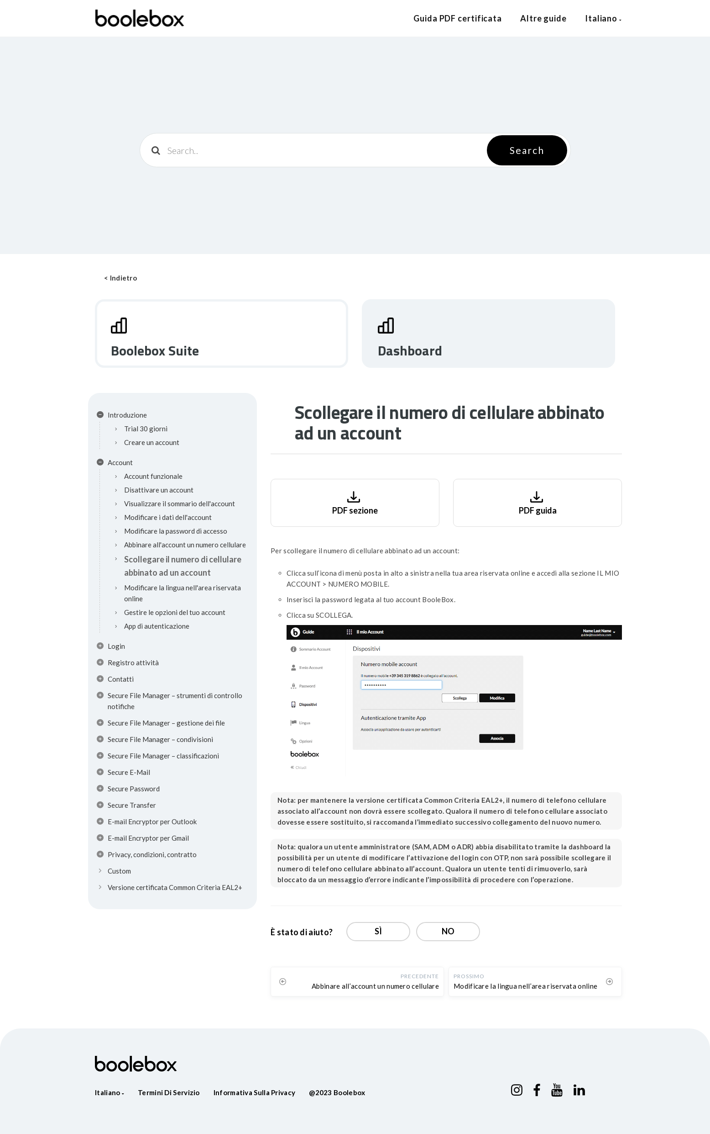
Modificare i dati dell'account (168, 517)
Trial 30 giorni (145, 428)
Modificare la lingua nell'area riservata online (182, 593)
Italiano (603, 18)
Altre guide (543, 18)
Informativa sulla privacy (255, 1092)
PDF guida (538, 501)
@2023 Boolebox (337, 1092)
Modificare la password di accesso (175, 531)
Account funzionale (153, 476)
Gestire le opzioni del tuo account (174, 612)
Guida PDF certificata (457, 18)
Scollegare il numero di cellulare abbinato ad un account (182, 566)
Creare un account (151, 442)
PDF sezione (355, 501)
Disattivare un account (158, 490)
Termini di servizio (169, 1092)
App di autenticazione (156, 626)
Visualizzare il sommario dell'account (179, 503)
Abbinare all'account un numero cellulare (185, 545)
